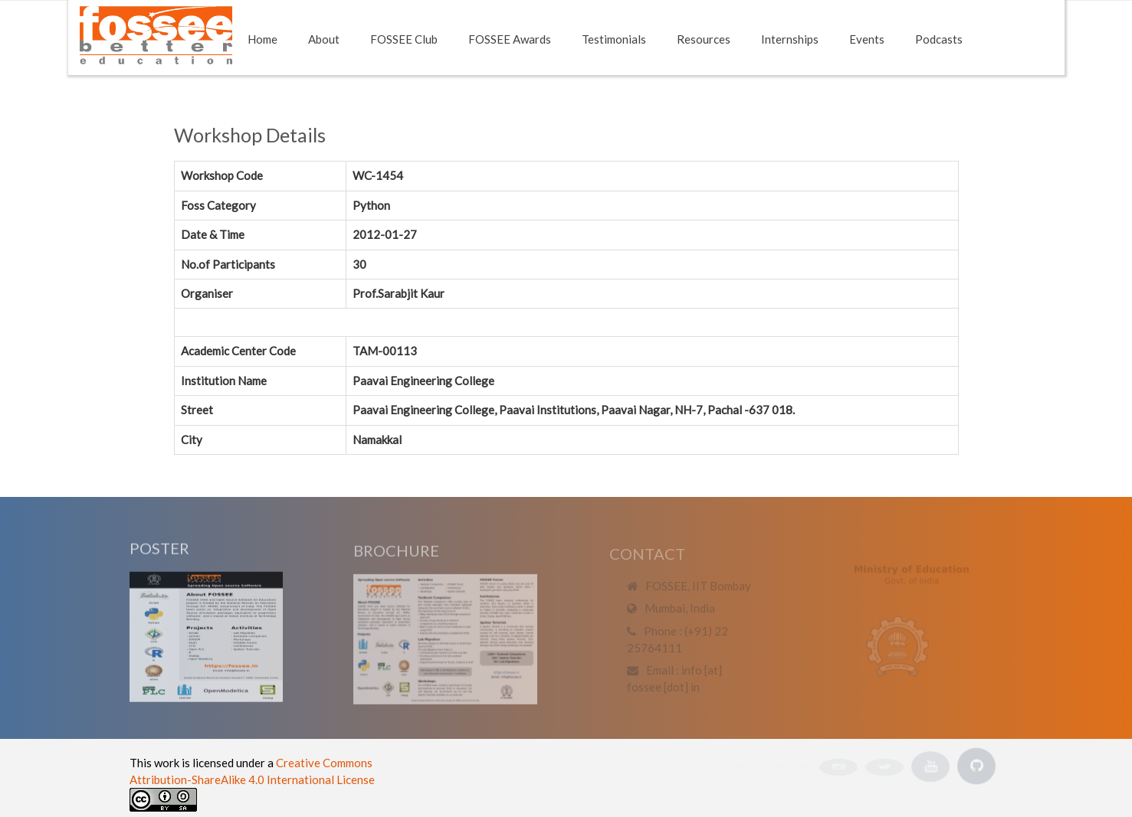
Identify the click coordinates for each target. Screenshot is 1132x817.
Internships (790, 39)
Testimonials (614, 39)
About (324, 39)
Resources (703, 39)
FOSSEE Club (404, 39)
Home (262, 39)
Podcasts (939, 39)
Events (866, 39)
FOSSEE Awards (509, 39)
